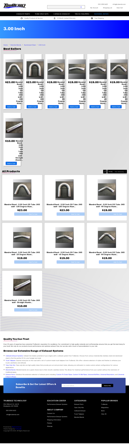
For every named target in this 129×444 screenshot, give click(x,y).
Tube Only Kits (42, 14)
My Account (95, 7)
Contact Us (51, 414)
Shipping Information (54, 420)
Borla (103, 411)
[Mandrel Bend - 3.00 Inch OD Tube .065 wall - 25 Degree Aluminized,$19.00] (82, 93)
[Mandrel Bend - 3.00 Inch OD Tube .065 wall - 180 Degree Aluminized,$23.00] (40, 93)
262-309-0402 (102, 4)
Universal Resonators (107, 375)
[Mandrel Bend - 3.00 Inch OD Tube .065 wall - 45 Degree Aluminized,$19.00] (103, 93)
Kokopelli (18, 429)
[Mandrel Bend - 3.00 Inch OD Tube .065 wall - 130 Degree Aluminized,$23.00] (19, 93)
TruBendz (104, 405)
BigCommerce (16, 427)
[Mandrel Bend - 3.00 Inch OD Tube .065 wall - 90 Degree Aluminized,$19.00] (124, 93)
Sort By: (111, 172)
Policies (49, 423)
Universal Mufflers (94, 375)
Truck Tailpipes (83, 14)
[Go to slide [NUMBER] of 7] (2, 180)
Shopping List (108, 7)
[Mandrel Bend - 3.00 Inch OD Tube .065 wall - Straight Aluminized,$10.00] (19, 151)
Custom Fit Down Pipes (64, 375)
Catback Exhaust (62, 14)
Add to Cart (11, 107)
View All (103, 414)
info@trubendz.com (118, 4)
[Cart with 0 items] (121, 7)
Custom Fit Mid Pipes (80, 375)
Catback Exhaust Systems (14, 356)
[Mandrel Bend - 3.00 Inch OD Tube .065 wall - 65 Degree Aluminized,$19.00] (61, 93)
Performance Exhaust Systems (57, 405)
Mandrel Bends (102, 14)
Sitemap (49, 427)
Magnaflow (105, 408)
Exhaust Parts (24, 14)
